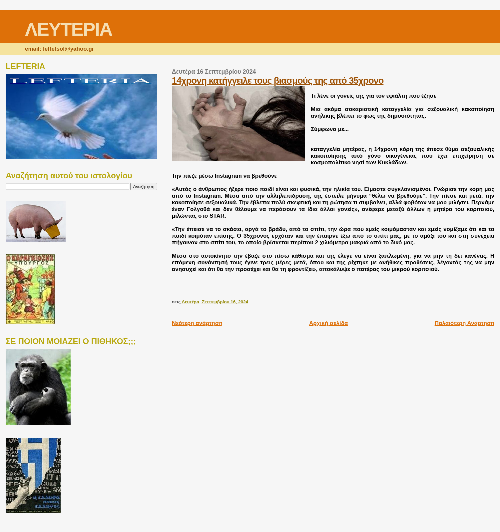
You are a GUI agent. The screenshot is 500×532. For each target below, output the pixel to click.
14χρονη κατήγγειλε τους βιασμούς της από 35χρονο (277, 80)
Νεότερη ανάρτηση (197, 323)
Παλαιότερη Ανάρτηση (464, 323)
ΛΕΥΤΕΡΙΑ (68, 29)
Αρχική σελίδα (328, 323)
